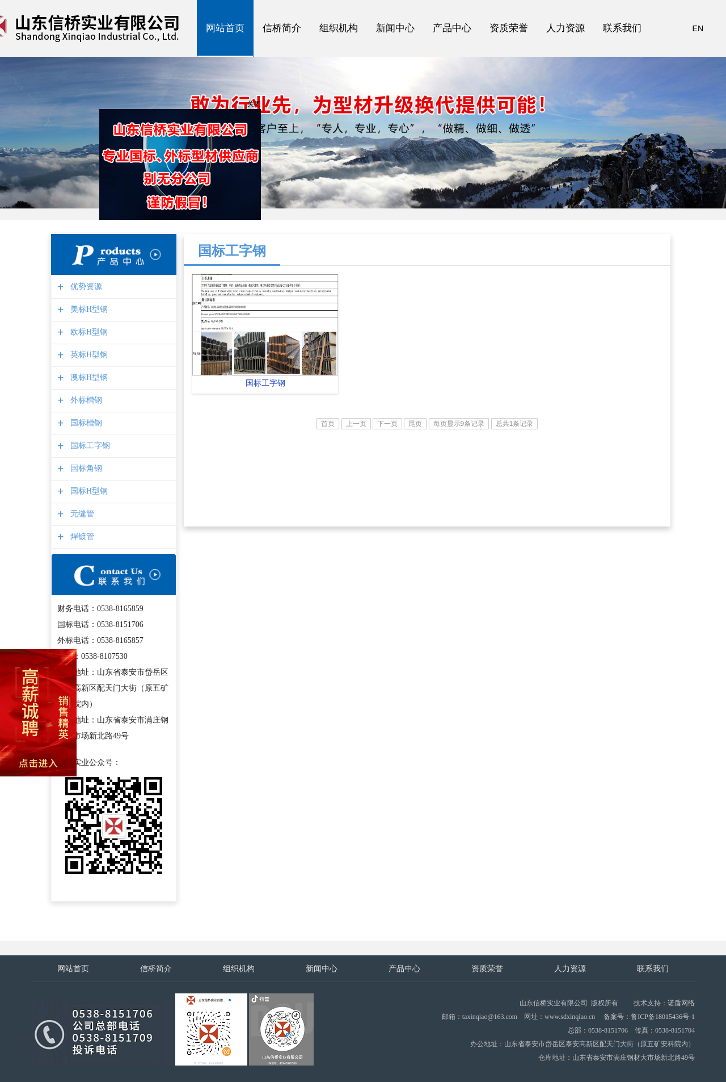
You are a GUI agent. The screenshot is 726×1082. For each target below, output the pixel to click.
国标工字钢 (88, 445)
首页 (328, 424)
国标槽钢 (84, 423)
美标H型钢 (87, 309)
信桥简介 (282, 28)
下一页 (387, 424)
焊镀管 (80, 536)
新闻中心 (395, 28)
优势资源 (84, 286)
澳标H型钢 (87, 377)
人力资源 (565, 28)
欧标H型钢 (87, 332)
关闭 (255, 105)
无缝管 (80, 513)
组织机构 (338, 28)
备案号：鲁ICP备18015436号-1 (649, 1017)
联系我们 (622, 28)
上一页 (356, 424)
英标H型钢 (87, 354)
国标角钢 (84, 468)
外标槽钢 (84, 400)
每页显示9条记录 (459, 424)
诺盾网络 (681, 1003)
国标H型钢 (87, 491)
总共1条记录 (515, 424)
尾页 (415, 424)
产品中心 (452, 28)
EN (698, 28)
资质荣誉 (508, 28)
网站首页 (225, 28)
